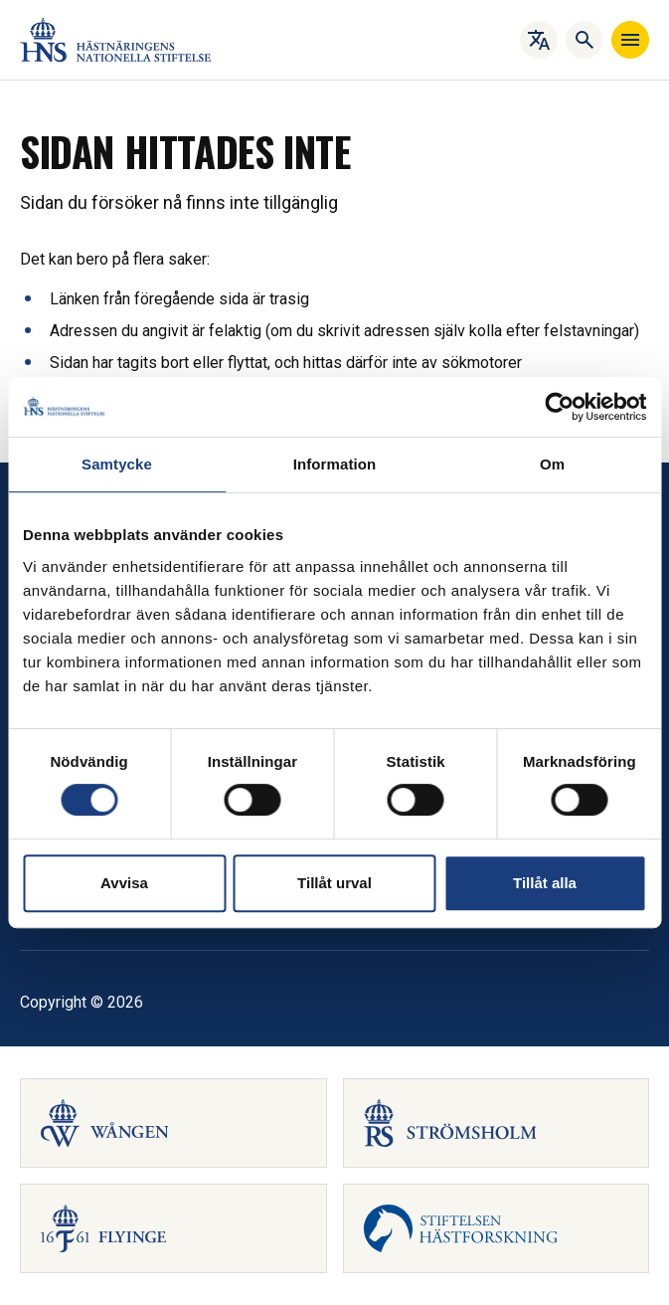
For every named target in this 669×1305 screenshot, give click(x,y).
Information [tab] (335, 464)
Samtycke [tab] (117, 464)
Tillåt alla (545, 882)
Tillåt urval (334, 882)
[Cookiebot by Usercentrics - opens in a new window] (559, 407)
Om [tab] (552, 464)
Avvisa (124, 882)
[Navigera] (630, 40)
